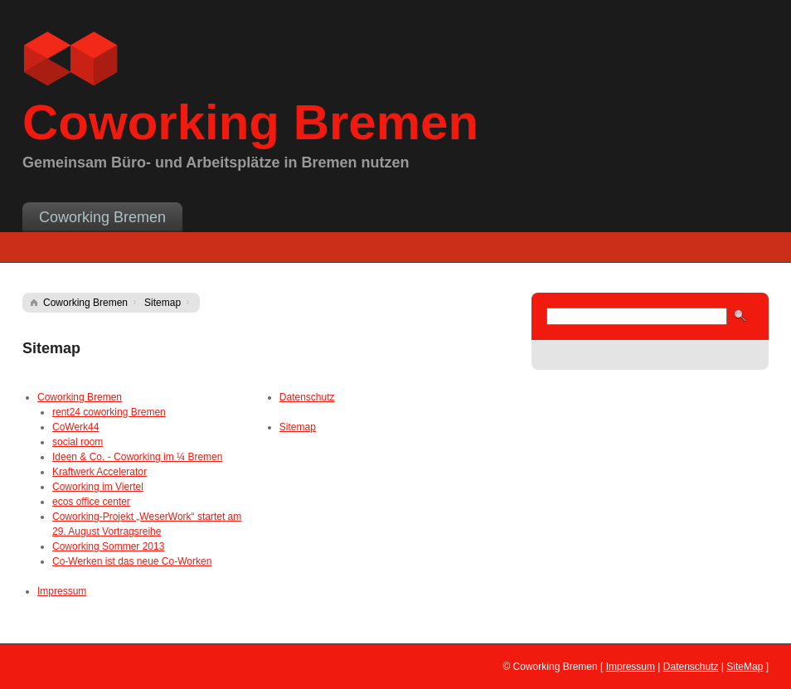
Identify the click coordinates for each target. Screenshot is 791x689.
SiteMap (744, 666)
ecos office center (91, 501)
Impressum (61, 591)
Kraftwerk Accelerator (99, 472)
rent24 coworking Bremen (109, 412)
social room (77, 442)
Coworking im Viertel (97, 486)
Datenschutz (307, 397)
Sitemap (162, 302)
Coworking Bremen (102, 217)
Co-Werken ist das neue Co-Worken (131, 561)
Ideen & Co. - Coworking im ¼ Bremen (137, 457)
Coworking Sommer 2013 (108, 546)
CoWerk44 (75, 427)
